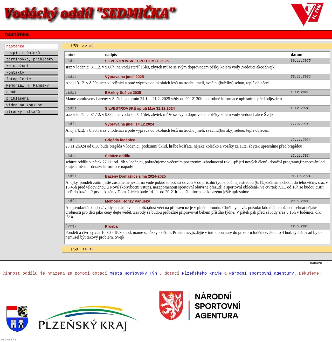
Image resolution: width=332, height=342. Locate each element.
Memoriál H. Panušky (27, 85)
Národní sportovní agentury (261, 273)
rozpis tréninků (23, 53)
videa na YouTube (24, 105)
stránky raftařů (23, 112)
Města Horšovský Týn (133, 273)
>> (84, 46)
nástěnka (15, 46)
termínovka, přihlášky (29, 59)
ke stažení (17, 66)
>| (91, 46)
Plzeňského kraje (202, 273)
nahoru (316, 263)
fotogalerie (18, 79)
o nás (11, 92)
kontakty (15, 73)
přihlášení (17, 98)
